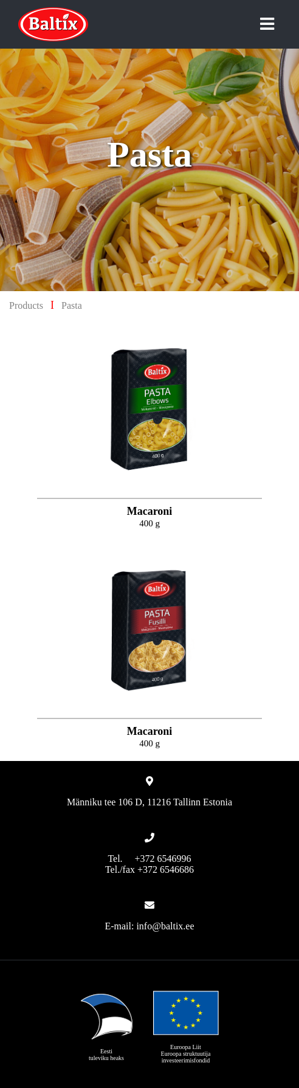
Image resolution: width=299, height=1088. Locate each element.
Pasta (71, 305)
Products (26, 305)
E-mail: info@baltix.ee (149, 926)
